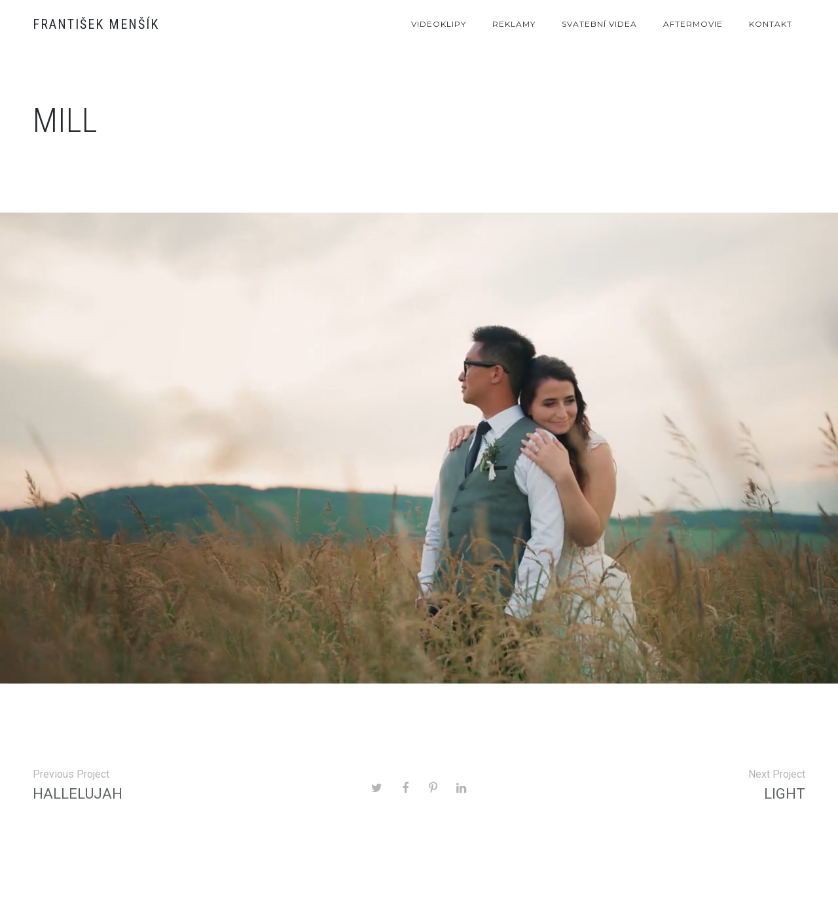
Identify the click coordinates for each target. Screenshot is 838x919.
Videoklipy (438, 24)
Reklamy (514, 24)
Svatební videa (599, 24)
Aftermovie (693, 24)
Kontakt (770, 24)
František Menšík (96, 24)
